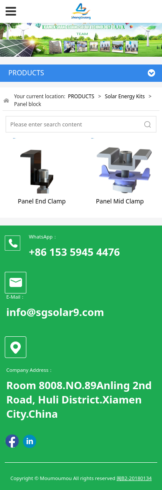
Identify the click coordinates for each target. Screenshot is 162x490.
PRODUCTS (81, 96)
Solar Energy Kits (125, 96)
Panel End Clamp (42, 201)
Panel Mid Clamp (120, 201)
